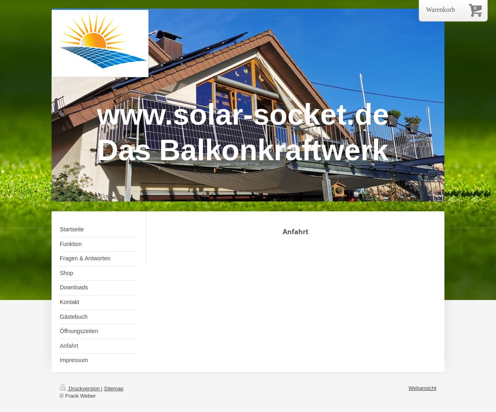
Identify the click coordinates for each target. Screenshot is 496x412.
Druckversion (80, 388)
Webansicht (422, 388)
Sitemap (114, 388)
